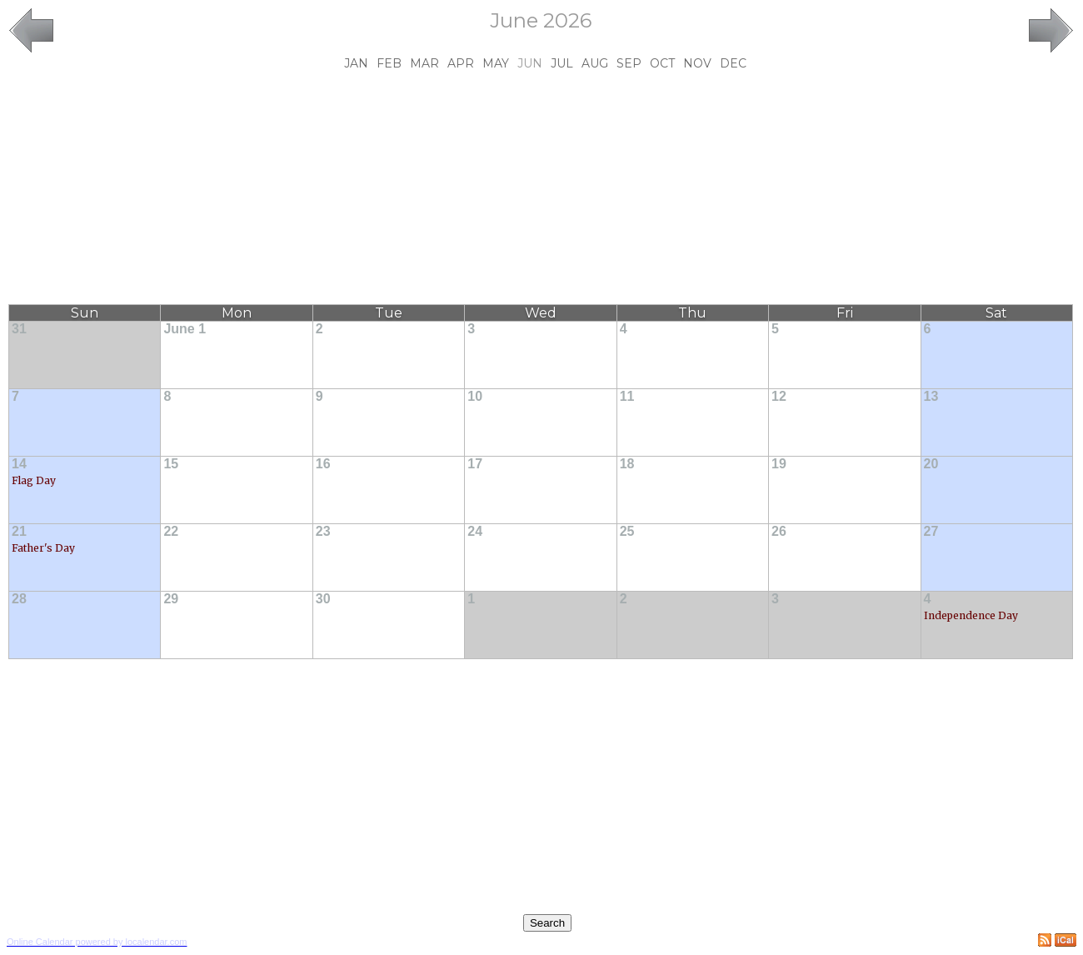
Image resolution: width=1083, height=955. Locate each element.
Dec (733, 63)
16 (323, 464)
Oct (662, 63)
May (495, 63)
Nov (697, 63)
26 (778, 531)
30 (323, 599)
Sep (628, 63)
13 (931, 396)
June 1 (184, 329)
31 (19, 329)
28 (19, 599)
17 (474, 464)
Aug (594, 63)
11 (627, 396)
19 (778, 464)
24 (474, 531)
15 (170, 464)
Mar (424, 63)
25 (627, 531)
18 (627, 464)
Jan (356, 63)
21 (19, 531)
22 (170, 531)
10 (474, 396)
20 (931, 464)
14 (19, 464)
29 (170, 599)
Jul (562, 63)
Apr (460, 63)
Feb (389, 63)
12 (778, 396)
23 (323, 531)
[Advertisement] (541, 187)
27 (931, 531)
